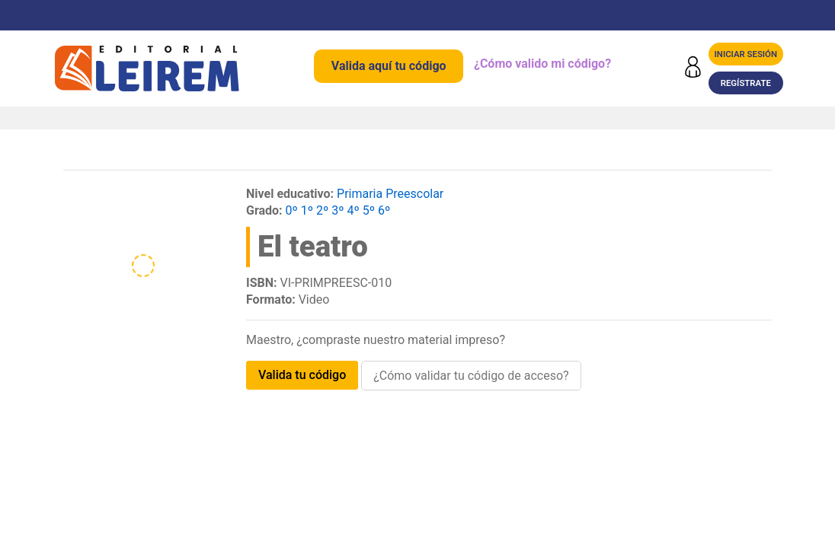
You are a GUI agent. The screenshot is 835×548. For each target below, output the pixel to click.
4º (353, 210)
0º (292, 210)
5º (369, 210)
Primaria (359, 193)
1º (307, 210)
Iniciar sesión (746, 54)
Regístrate (746, 83)
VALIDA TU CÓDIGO (302, 375)
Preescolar (414, 193)
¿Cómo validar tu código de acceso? (470, 375)
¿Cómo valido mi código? (542, 63)
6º (384, 210)
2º (322, 210)
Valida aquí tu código (388, 66)
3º (337, 210)
